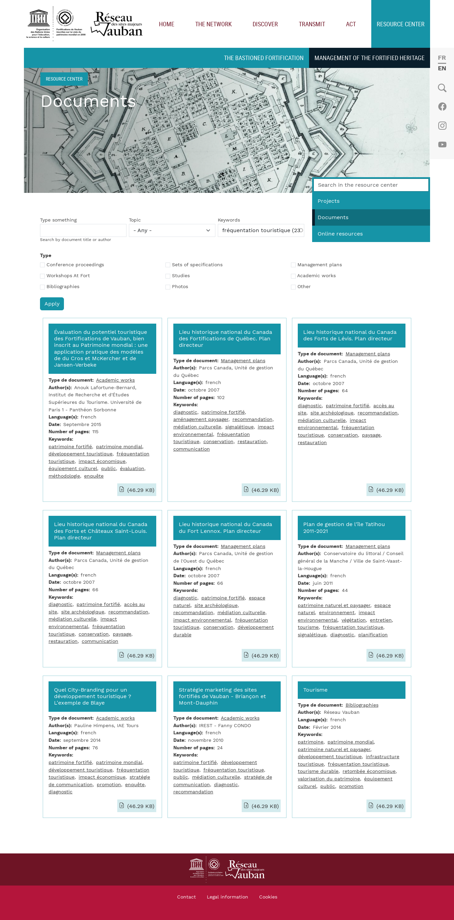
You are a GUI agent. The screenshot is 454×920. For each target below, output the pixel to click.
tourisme (308, 627)
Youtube (442, 145)
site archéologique (331, 412)
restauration (252, 441)
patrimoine (310, 742)
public (108, 468)
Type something (58, 220)
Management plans (319, 265)
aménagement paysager (200, 419)
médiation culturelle (197, 426)
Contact (186, 897)
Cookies (268, 897)
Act (351, 24)
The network (213, 24)
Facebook (442, 106)
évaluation (132, 468)
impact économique (102, 461)
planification (373, 634)
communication (191, 449)
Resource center (401, 24)
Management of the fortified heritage (370, 58)
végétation (354, 620)
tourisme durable (318, 771)
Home (166, 24)
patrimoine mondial (119, 446)
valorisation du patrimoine (329, 778)
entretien (381, 620)
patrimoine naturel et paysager (334, 605)
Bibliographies (62, 286)
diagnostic (185, 412)
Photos (180, 286)
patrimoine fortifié (70, 446)
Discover (265, 24)
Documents (333, 217)
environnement (337, 612)
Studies (181, 275)
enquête (94, 476)
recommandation (252, 419)
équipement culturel (73, 468)
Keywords (229, 220)
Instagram (442, 126)
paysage (371, 435)
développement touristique (80, 453)
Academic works (316, 275)
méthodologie (64, 476)
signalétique (239, 426)
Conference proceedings (75, 265)
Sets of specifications (197, 265)
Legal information (227, 897)
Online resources (340, 234)
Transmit (312, 24)
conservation (218, 441)
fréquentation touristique (353, 627)
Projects (328, 201)
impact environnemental (202, 620)
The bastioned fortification (264, 58)
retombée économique (369, 771)
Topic (135, 220)
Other (304, 286)
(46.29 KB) (140, 490)
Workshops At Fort (68, 275)
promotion (109, 784)
